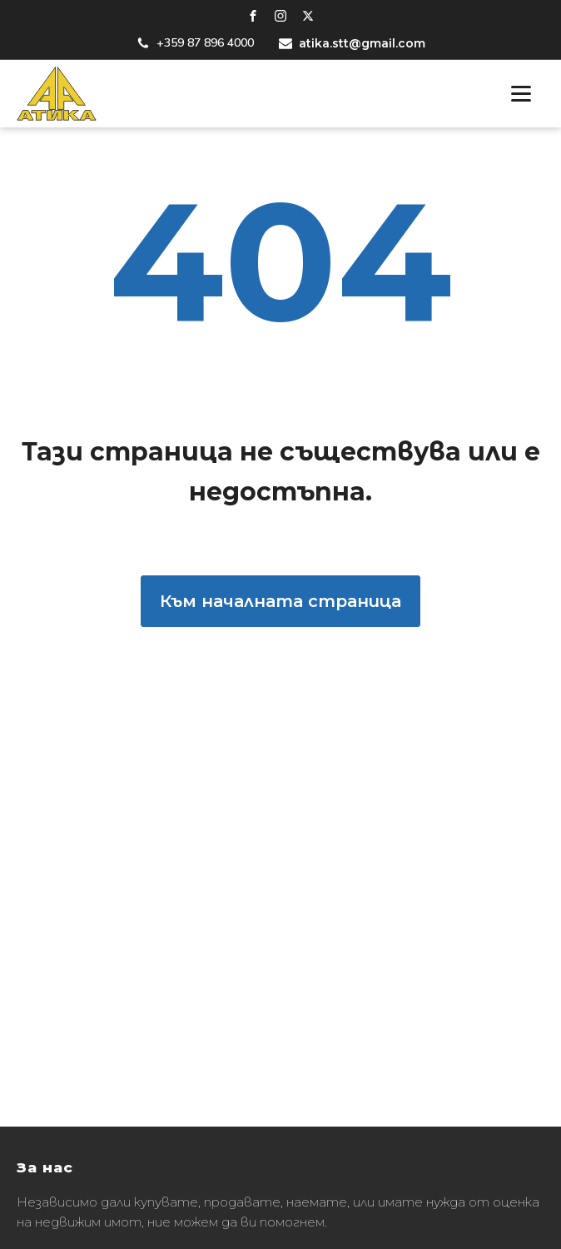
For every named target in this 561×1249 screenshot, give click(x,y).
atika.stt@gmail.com (362, 43)
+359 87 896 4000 (205, 43)
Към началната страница (280, 601)
